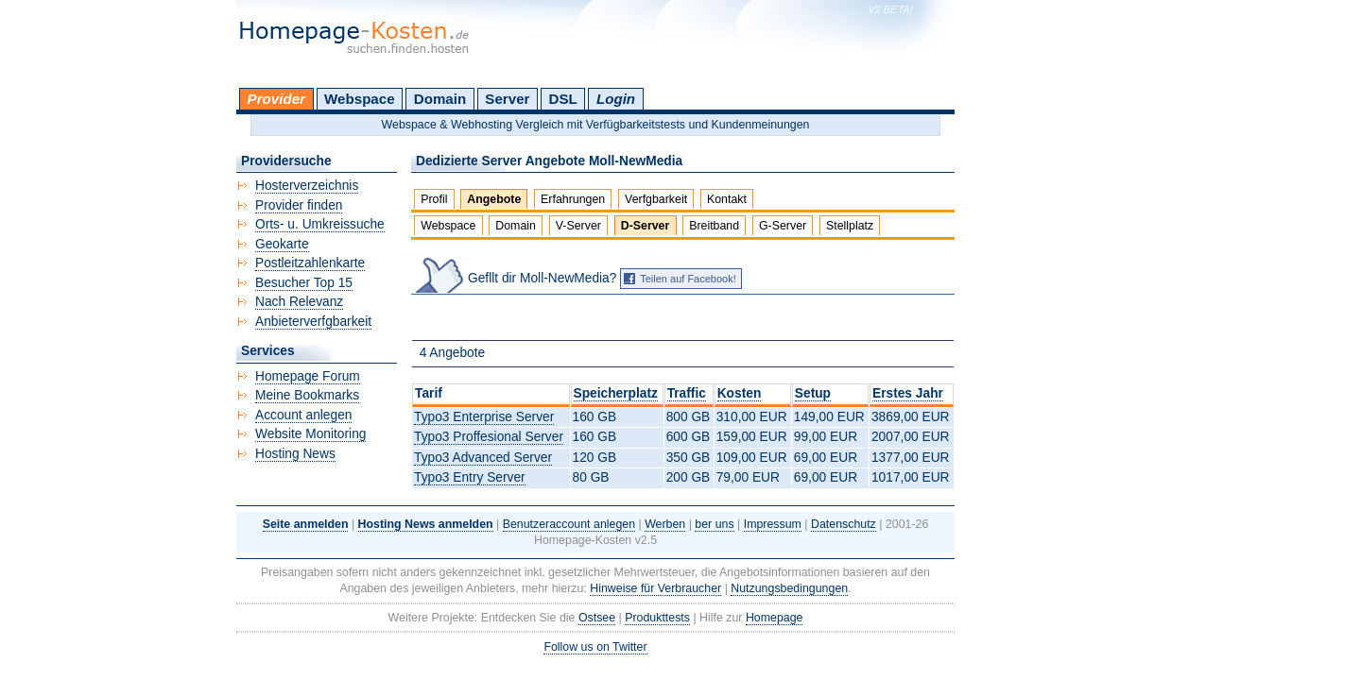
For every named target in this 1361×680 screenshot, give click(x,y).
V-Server (578, 225)
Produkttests (657, 617)
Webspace (359, 99)
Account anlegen (303, 415)
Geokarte (282, 244)
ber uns (714, 524)
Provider (276, 99)
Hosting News (295, 454)
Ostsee (596, 617)
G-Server (782, 225)
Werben (665, 524)
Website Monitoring (310, 434)
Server (507, 99)
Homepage (774, 617)
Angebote (494, 199)
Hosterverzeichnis (306, 185)
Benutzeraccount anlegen (569, 524)
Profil (434, 199)
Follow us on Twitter (594, 647)
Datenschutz (843, 524)
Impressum (772, 524)
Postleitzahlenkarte (310, 263)
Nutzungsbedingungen (789, 588)
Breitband (714, 225)
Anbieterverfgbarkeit (313, 321)
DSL (563, 99)
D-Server (645, 225)
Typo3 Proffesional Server (488, 437)
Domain (440, 99)
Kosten (739, 393)
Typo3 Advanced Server (483, 457)
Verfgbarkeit (656, 199)
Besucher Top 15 (304, 283)
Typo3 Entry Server (469, 477)
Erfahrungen (573, 199)
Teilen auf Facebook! (688, 278)
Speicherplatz (616, 393)
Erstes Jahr (907, 393)
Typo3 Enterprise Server (484, 417)
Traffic (686, 393)
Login (615, 99)
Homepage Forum (307, 376)
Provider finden (298, 205)
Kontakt (727, 199)
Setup (813, 393)
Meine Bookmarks (307, 395)
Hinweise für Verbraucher (655, 588)
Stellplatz (849, 225)
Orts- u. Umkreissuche (320, 224)
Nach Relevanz (299, 302)
